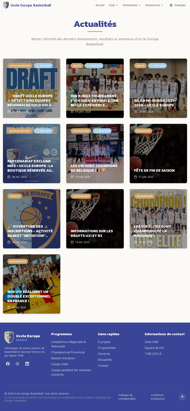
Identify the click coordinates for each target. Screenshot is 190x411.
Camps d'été (59, 364)
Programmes (107, 348)
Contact (103, 366)
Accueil (100, 5)
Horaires (104, 354)
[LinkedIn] (27, 363)
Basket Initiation (63, 358)
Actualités (105, 360)
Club (113, 5)
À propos (104, 342)
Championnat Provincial (68, 352)
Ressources (155, 5)
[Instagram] (17, 363)
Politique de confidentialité (127, 396)
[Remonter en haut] (182, 397)
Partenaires (132, 5)
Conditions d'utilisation (158, 396)
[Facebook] (7, 363)
